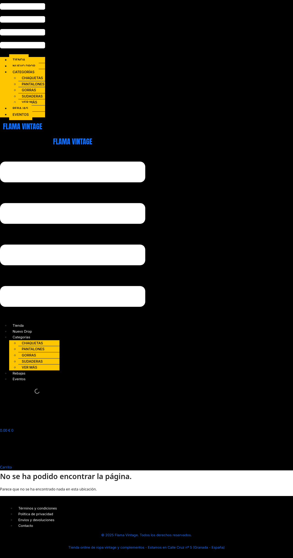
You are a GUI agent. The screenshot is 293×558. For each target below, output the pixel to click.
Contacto (25, 525)
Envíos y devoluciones (36, 520)
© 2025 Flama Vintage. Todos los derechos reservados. (146, 535)
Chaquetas (32, 78)
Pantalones (33, 84)
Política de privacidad (35, 514)
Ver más (29, 102)
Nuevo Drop (24, 66)
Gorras (29, 90)
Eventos (21, 114)
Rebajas (20, 108)
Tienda (19, 60)
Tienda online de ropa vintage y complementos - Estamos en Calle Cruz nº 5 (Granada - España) (146, 547)
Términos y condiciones (37, 508)
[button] (22, 26)
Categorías (24, 72)
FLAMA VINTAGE (22, 126)
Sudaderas (32, 96)
